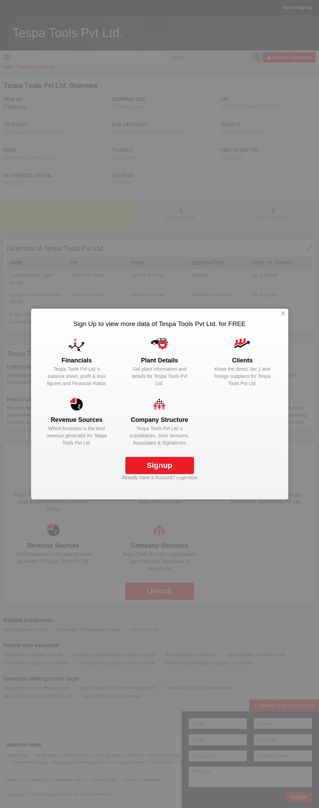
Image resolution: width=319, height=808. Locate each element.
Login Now (186, 477)
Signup (159, 465)
